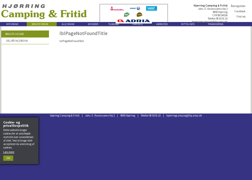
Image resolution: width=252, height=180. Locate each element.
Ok (8, 158)
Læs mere (8, 152)
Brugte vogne (14, 34)
